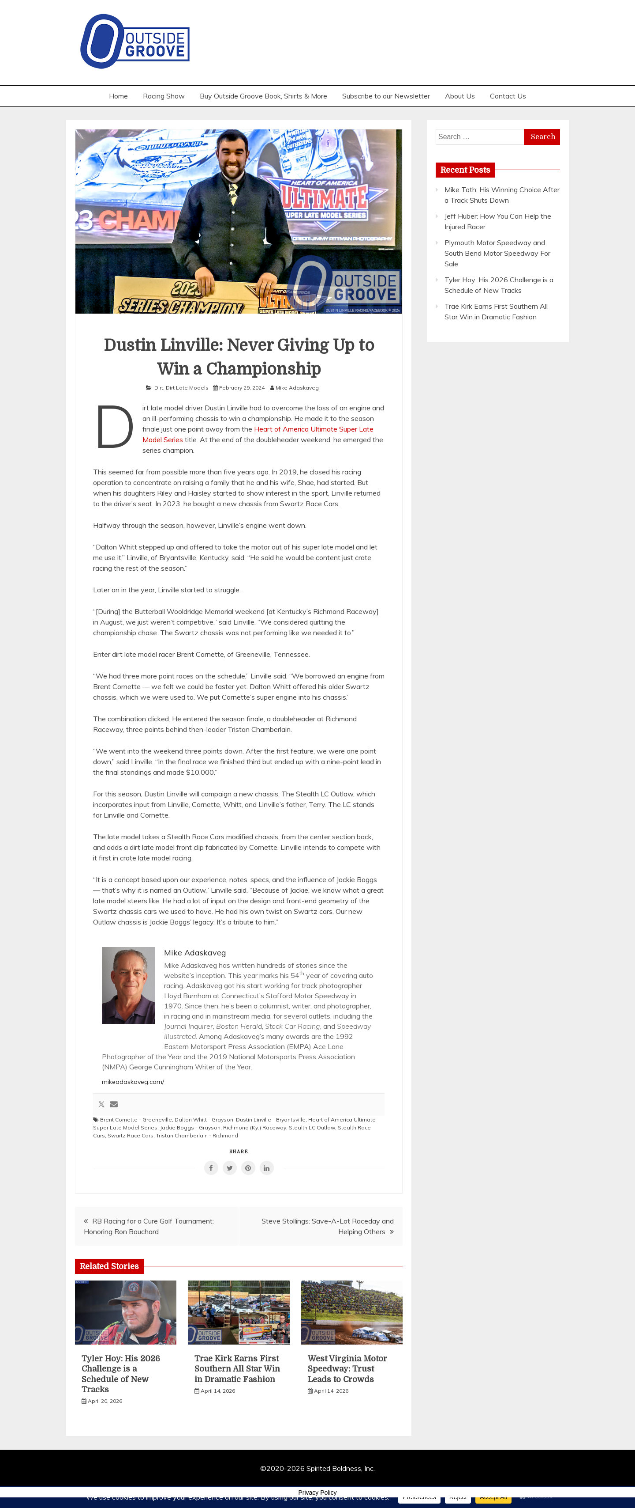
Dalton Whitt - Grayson (204, 1119)
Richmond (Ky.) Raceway (254, 1127)
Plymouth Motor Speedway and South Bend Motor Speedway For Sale (497, 253)
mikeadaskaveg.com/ (133, 1082)
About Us (460, 95)
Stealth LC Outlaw (312, 1127)
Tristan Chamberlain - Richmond (197, 1135)
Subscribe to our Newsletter (386, 95)
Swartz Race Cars (130, 1135)
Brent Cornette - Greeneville (136, 1119)
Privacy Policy (317, 1492)
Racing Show (164, 95)
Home (118, 95)
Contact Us (508, 95)
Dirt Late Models (187, 387)
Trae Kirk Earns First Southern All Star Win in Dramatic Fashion (237, 1369)
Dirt (158, 387)
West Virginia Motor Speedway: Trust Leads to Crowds (347, 1369)
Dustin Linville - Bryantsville (271, 1119)
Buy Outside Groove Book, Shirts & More (263, 95)
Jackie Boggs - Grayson (190, 1127)
